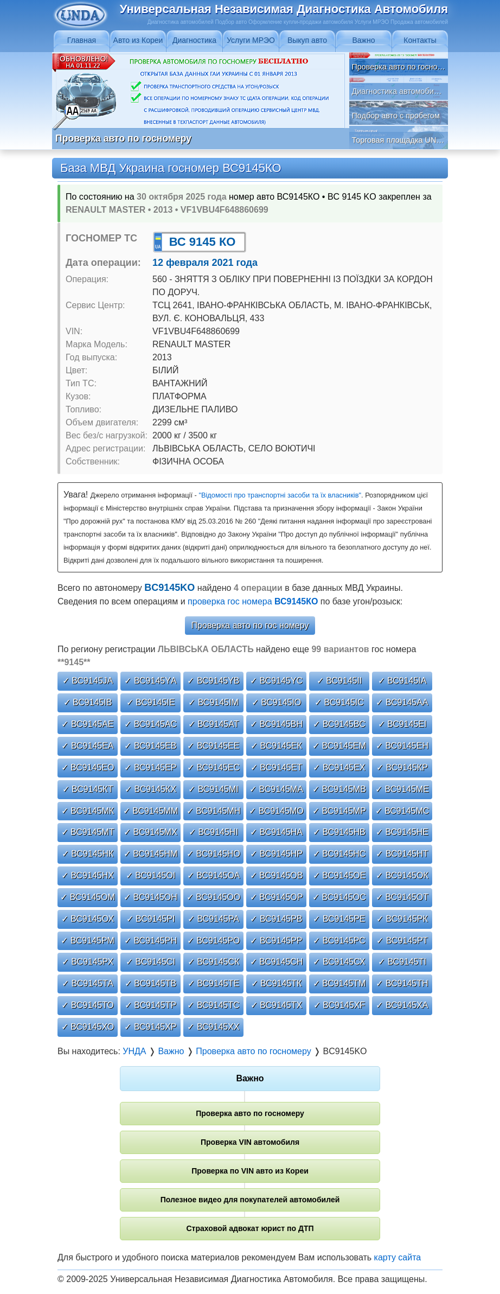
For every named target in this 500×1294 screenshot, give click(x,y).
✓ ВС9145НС (339, 853)
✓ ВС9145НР (276, 853)
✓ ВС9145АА (402, 702)
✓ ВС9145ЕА (87, 745)
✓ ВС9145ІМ (213, 702)
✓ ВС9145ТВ (150, 983)
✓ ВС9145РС (339, 940)
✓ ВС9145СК (214, 961)
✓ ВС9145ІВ (87, 702)
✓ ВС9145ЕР (150, 767)
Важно (363, 40)
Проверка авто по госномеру (250, 1113)
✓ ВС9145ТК (276, 983)
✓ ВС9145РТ (401, 940)
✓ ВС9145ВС (339, 724)
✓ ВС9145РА (213, 918)
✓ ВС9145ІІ (339, 680)
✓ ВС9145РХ (87, 961)
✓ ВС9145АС (150, 724)
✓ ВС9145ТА (87, 983)
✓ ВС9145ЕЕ (213, 745)
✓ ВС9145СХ (339, 961)
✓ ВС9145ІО (277, 702)
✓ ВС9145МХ (150, 832)
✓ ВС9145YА (150, 680)
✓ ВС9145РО (213, 940)
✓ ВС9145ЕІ (402, 724)
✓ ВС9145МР (339, 810)
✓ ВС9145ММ (150, 810)
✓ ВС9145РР (276, 940)
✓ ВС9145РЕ (339, 918)
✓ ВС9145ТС (213, 1005)
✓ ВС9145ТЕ (213, 983)
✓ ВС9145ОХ (87, 918)
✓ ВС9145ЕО (87, 767)
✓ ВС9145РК (402, 918)
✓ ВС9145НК (88, 853)
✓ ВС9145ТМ (339, 983)
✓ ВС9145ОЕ (339, 875)
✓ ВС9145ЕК (276, 745)
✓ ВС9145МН (214, 810)
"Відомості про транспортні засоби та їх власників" (279, 495)
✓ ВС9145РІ (150, 918)
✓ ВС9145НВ (339, 832)
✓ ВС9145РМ (87, 940)
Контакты (419, 40)
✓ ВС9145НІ (213, 832)
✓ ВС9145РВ (276, 918)
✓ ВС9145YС (276, 680)
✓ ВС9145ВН (276, 724)
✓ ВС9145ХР (150, 1026)
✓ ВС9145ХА (402, 1005)
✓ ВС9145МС (402, 810)
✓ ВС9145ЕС (213, 767)
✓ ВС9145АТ (213, 724)
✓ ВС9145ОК (402, 875)
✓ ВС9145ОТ (402, 897)
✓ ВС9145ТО (87, 1005)
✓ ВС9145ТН (402, 983)
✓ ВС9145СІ (150, 961)
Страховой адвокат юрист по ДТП (249, 1228)
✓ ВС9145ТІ (402, 961)
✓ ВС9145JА (87, 680)
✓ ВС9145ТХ (276, 1005)
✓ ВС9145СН (276, 961)
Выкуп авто (307, 40)
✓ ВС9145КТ (87, 789)
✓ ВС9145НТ (402, 853)
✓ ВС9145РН (150, 940)
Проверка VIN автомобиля (250, 1142)
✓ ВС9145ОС (339, 897)
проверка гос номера (253, 601)
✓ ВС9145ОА (213, 875)
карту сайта (397, 1257)
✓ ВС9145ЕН (402, 745)
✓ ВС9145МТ (87, 832)
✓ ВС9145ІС (339, 702)
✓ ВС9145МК (87, 810)
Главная (81, 40)
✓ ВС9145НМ (151, 853)
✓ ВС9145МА (276, 789)
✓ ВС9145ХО (87, 1026)
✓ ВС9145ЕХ (339, 767)
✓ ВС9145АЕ (87, 724)
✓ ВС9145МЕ (402, 789)
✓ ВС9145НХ (87, 875)
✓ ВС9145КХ (150, 789)
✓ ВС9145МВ (339, 789)
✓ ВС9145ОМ (87, 897)
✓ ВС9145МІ (213, 789)
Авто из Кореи (138, 40)
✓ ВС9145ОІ (151, 875)
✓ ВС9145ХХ (213, 1026)
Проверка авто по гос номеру (250, 625)
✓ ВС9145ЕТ (276, 767)
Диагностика (194, 40)
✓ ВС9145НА (276, 832)
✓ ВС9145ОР (276, 897)
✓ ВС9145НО (213, 853)
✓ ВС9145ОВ (276, 875)
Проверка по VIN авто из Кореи (250, 1170)
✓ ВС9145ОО (214, 897)
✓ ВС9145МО (276, 810)
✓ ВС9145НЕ (402, 832)
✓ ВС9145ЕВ (150, 745)
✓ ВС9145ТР (150, 1005)
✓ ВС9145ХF (339, 1005)
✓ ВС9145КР (402, 767)
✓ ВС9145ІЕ (150, 702)
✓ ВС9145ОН (150, 897)
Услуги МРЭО (251, 40)
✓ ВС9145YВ (213, 680)
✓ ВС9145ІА (402, 680)
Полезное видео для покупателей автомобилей (250, 1199)
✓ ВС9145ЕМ (339, 745)
